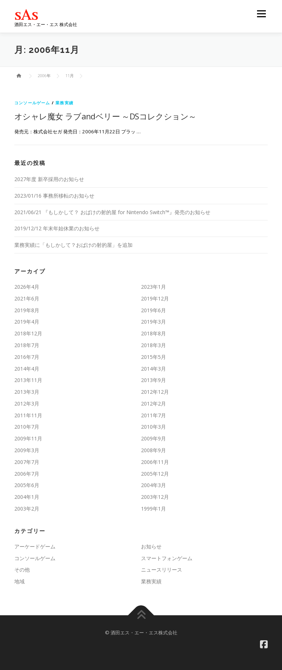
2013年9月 (153, 380)
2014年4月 (26, 368)
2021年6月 (26, 298)
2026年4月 (26, 286)
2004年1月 (26, 496)
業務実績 (64, 102)
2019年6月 (153, 310)
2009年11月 (28, 438)
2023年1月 (153, 286)
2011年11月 (28, 415)
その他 (22, 569)
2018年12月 (28, 333)
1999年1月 (153, 508)
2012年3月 (26, 403)
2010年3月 (153, 426)
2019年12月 (155, 298)
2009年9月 (153, 438)
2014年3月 (153, 368)
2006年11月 (155, 461)
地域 (19, 581)
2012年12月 (155, 391)
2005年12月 (155, 473)
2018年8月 (153, 333)
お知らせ (151, 546)
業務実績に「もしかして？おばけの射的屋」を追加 (73, 244)
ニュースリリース (161, 569)
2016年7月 (26, 356)
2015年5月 (153, 356)
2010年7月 (26, 426)
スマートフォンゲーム (166, 558)
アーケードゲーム (34, 546)
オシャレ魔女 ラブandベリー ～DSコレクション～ (105, 116)
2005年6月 (26, 485)
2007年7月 (26, 461)
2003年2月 (26, 508)
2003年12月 (155, 496)
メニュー (261, 13)
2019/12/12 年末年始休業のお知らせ (57, 228)
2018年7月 (26, 345)
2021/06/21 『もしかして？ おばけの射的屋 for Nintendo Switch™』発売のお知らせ (112, 212)
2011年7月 (153, 415)
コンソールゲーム (32, 102)
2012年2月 (153, 403)
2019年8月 (26, 310)
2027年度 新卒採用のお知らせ (49, 179)
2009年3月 (26, 450)
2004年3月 (153, 485)
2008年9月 (153, 450)
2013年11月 (28, 380)
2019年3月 (153, 321)
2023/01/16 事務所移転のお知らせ (54, 195)
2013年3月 (26, 391)
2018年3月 (153, 345)
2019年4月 (26, 321)
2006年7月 (26, 473)
